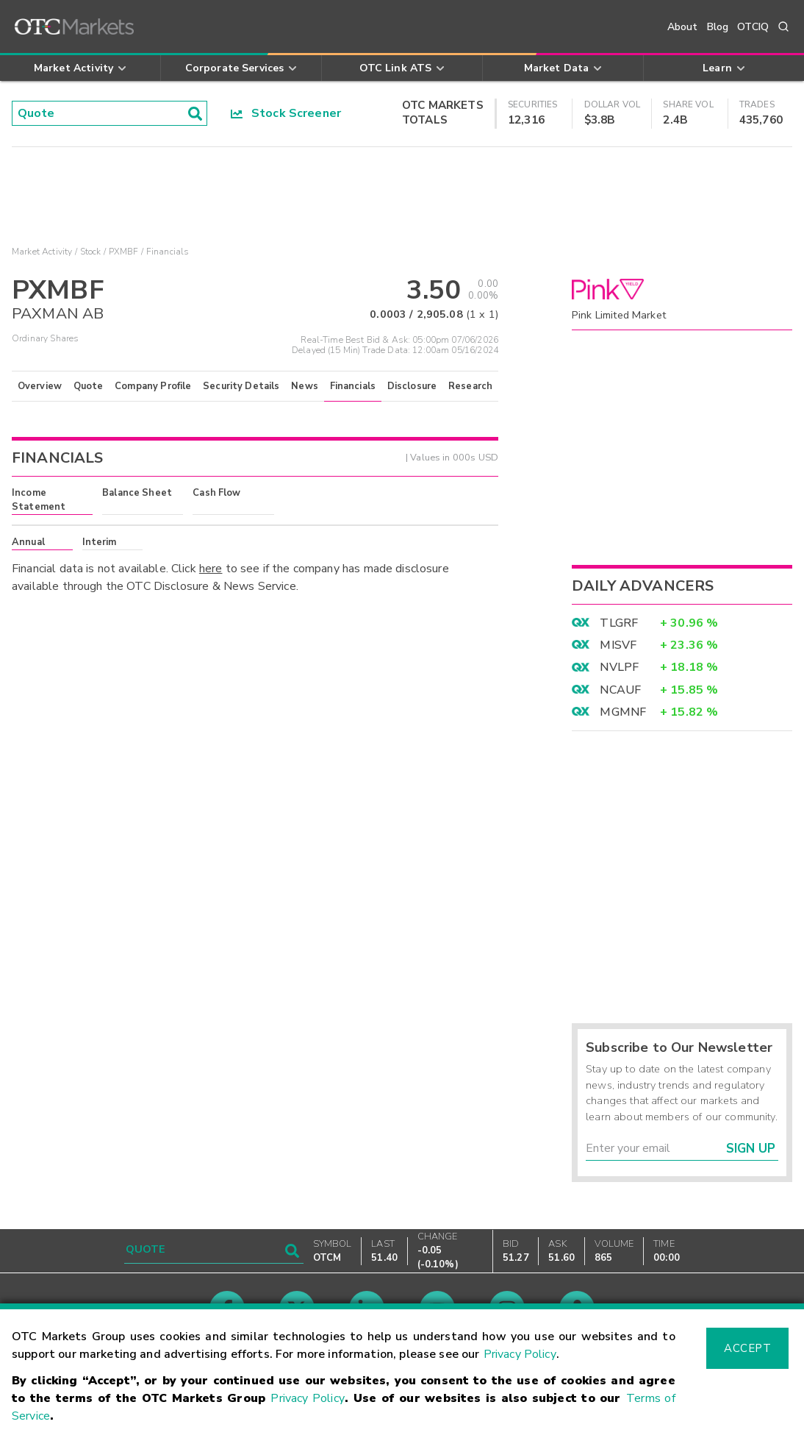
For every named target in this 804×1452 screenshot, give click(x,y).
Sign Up (750, 1148)
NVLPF (619, 667)
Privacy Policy (520, 1354)
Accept (747, 1348)
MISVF (618, 645)
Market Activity (42, 251)
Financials (353, 386)
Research (470, 386)
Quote (88, 386)
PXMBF (124, 251)
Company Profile (153, 386)
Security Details (241, 386)
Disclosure (412, 386)
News (304, 386)
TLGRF (619, 623)
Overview (40, 386)
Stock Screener (286, 113)
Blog (718, 27)
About (682, 27)
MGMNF (623, 712)
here (211, 568)
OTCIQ (753, 27)
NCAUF (620, 690)
